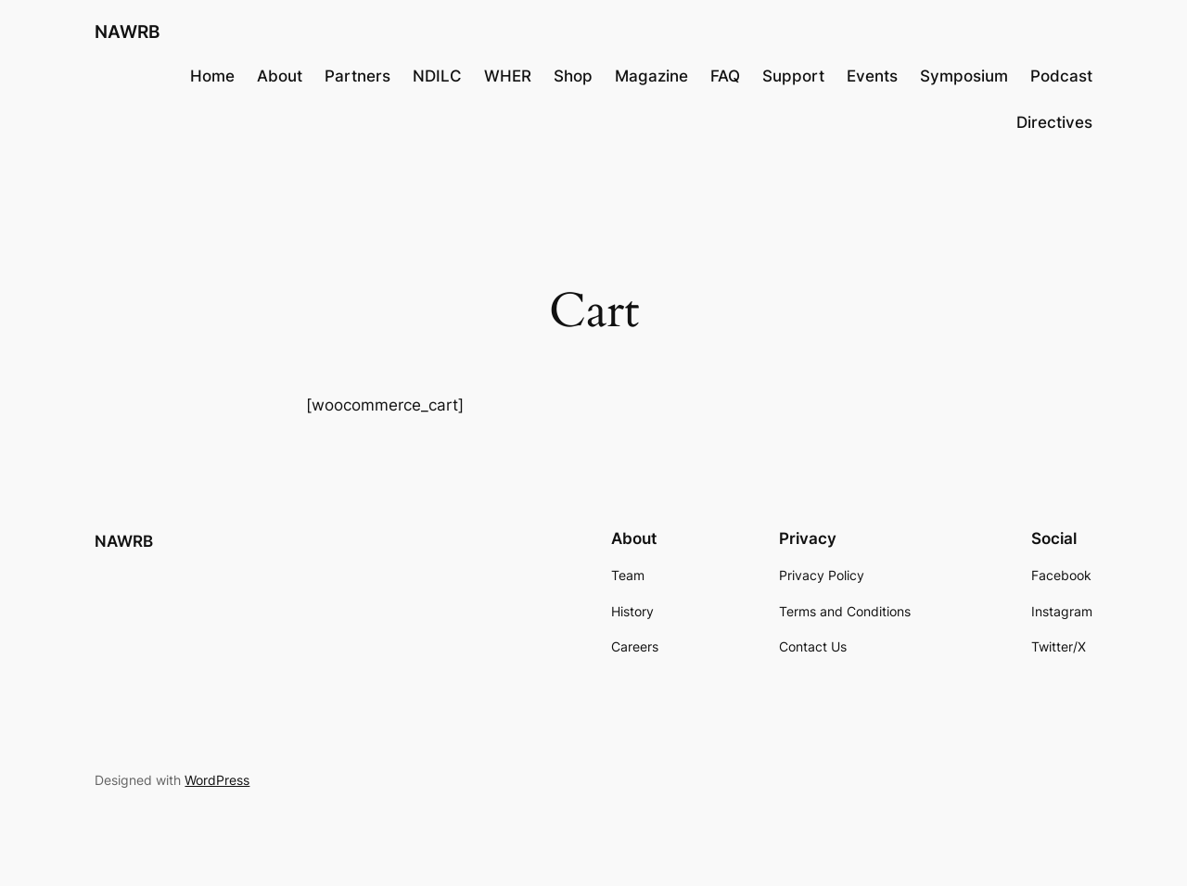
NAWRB (127, 31)
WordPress (217, 780)
